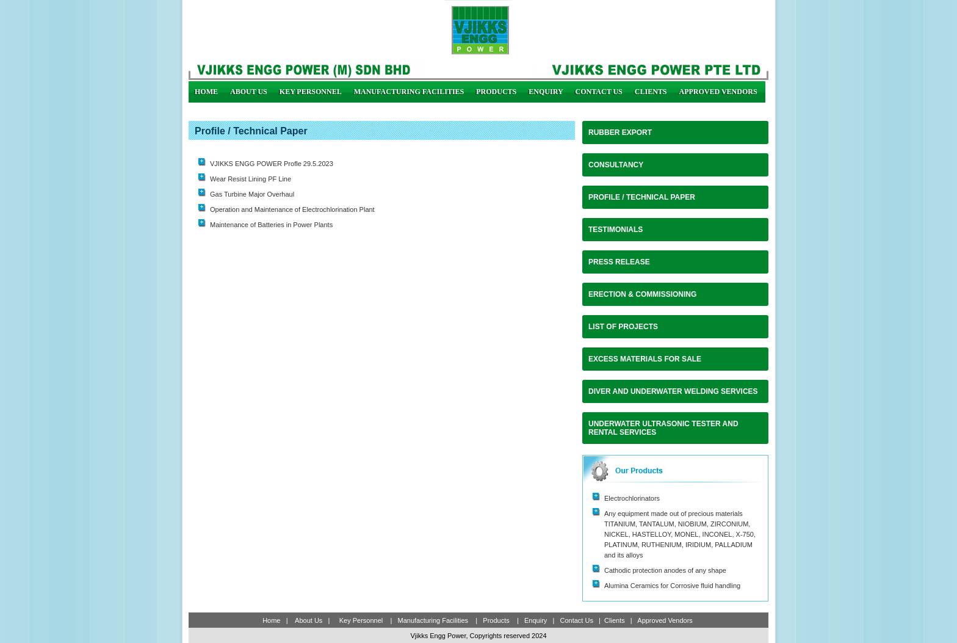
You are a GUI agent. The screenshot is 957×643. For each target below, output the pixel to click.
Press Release (619, 262)
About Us (308, 620)
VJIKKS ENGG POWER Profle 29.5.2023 (271, 163)
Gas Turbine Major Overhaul (252, 194)
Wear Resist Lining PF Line (250, 179)
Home (206, 91)
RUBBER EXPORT (620, 132)
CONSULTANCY (615, 165)
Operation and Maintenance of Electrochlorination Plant (292, 209)
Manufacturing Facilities (409, 91)
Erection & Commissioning (642, 294)
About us (248, 91)
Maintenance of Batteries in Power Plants (271, 224)
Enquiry (546, 91)
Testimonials (615, 229)
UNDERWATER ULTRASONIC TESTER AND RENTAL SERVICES (663, 428)
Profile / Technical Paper (641, 197)
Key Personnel (311, 91)
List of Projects (623, 326)
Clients (651, 91)
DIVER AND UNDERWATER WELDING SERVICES (673, 391)
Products (496, 91)
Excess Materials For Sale (644, 359)
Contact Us (599, 91)
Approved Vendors (718, 91)
